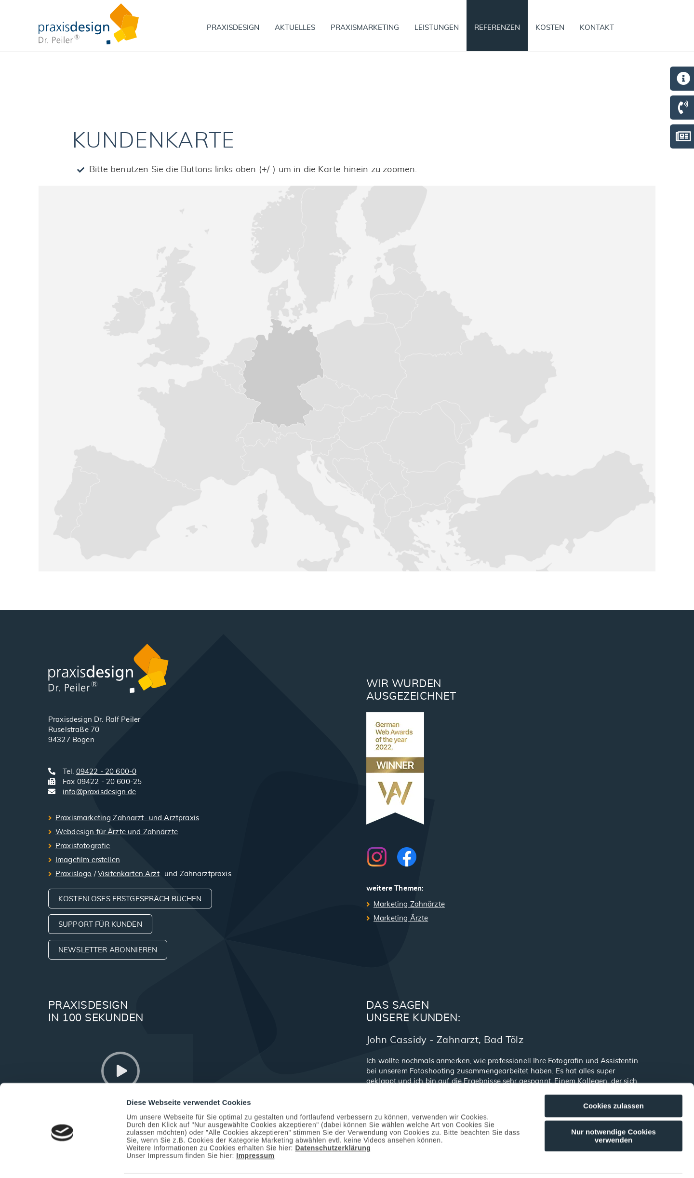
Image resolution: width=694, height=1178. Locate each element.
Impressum (255, 1122)
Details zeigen (512, 1159)
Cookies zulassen (613, 1072)
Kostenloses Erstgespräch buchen (130, 899)
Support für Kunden (100, 924)
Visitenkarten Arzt (129, 874)
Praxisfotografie (82, 846)
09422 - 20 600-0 (106, 771)
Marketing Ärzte (401, 918)
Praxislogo (73, 874)
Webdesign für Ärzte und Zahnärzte (116, 832)
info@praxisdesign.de (99, 792)
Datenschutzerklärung (333, 1114)
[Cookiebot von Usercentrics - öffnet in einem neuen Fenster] (62, 1159)
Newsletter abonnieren (107, 950)
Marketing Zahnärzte (409, 904)
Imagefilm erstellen (87, 860)
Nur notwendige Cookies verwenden (613, 1102)
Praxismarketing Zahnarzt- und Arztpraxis (127, 818)
